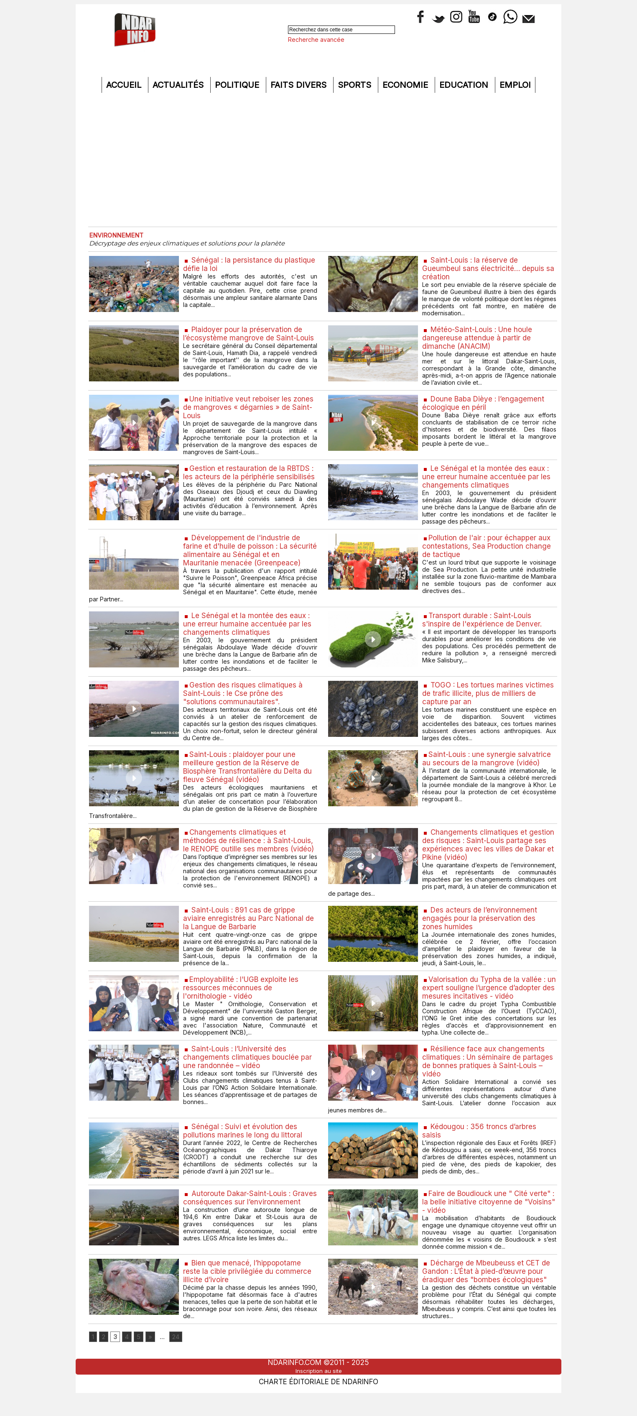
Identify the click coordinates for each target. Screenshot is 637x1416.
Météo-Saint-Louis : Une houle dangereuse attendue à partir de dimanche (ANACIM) (479, 340)
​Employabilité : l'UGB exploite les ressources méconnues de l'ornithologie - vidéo (243, 1002)
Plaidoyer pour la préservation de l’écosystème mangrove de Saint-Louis (244, 340)
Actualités (179, 85)
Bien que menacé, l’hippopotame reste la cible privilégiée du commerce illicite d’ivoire (248, 1290)
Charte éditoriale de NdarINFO (318, 1402)
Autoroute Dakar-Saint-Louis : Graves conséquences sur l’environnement (239, 1219)
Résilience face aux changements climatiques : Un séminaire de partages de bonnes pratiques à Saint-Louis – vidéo (488, 1077)
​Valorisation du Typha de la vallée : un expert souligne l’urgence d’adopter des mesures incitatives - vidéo (488, 1002)
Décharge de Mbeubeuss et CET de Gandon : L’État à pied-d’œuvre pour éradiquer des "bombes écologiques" (488, 1290)
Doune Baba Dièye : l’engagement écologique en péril (485, 406)
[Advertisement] (318, 159)
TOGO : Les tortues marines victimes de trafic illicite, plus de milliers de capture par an (477, 702)
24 (181, 1357)
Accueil (125, 85)
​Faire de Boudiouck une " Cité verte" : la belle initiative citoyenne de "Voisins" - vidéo (488, 1219)
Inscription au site (318, 1392)
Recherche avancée (316, 39)
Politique (238, 85)
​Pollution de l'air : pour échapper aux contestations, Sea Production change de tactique (488, 552)
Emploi (515, 85)
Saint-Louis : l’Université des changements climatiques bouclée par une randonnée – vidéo (248, 1073)
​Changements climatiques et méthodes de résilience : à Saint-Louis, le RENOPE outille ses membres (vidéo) (249, 856)
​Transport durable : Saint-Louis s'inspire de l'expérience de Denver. (483, 627)
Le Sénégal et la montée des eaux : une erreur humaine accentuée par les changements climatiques (486, 481)
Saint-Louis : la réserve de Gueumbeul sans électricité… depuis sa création (489, 269)
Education (465, 85)
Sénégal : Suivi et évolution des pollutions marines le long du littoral (244, 1148)
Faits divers (299, 85)
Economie (406, 85)
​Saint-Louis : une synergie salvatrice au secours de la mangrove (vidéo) (487, 768)
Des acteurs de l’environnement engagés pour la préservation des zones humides (480, 931)
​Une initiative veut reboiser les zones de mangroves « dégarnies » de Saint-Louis (249, 410)
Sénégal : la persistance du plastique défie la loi (233, 264)
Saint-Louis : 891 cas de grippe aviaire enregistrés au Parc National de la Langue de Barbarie (249, 931)
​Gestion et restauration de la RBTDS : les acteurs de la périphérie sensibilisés (248, 481)
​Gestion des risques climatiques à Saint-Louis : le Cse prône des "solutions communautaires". (243, 702)
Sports (356, 85)
